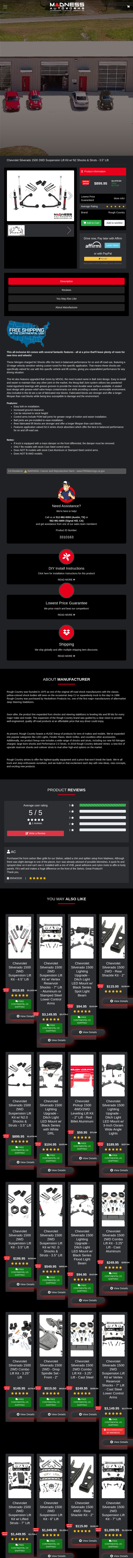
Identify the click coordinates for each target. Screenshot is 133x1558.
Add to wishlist (114, 223)
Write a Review (35, 833)
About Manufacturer (66, 307)
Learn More (112, 245)
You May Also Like (66, 298)
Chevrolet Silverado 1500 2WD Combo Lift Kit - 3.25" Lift (20, 1369)
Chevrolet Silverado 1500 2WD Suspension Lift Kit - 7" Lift (113, 1511)
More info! (119, 198)
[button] (70, 196)
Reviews (66, 290)
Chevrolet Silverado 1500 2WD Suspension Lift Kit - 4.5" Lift (19, 971)
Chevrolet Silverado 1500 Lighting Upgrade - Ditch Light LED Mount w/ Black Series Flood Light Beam (82, 1247)
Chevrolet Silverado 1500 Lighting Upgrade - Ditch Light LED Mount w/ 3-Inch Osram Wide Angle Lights (113, 1117)
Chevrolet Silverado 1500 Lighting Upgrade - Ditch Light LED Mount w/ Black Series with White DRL (51, 1117)
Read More (66, 614)
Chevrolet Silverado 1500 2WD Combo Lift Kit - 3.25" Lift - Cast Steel (82, 1369)
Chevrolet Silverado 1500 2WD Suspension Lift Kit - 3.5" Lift (19, 1239)
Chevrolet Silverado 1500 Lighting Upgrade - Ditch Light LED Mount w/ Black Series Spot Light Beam (82, 979)
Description (66, 281)
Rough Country (116, 212)
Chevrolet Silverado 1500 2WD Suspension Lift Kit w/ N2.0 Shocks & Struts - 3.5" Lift (19, 1113)
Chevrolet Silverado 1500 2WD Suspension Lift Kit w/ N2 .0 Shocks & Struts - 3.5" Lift (50, 1243)
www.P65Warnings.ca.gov (91, 471)
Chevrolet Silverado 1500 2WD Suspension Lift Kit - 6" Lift (50, 1511)
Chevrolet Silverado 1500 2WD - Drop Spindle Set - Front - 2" (51, 1369)
